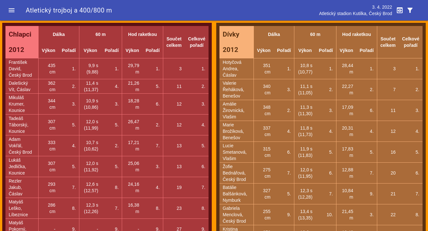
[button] (11, 10)
